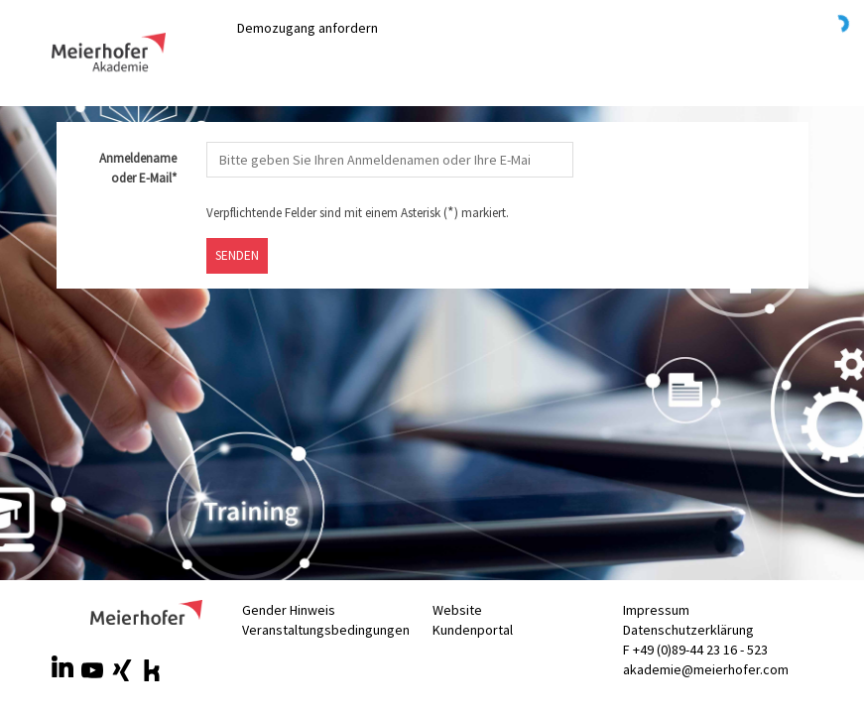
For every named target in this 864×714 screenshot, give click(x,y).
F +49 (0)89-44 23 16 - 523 (695, 649)
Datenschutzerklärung (688, 630)
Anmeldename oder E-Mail (131, 168)
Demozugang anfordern (307, 28)
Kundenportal (472, 630)
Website (457, 610)
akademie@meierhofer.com (706, 669)
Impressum (656, 610)
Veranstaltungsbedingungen (326, 630)
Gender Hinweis (288, 610)
